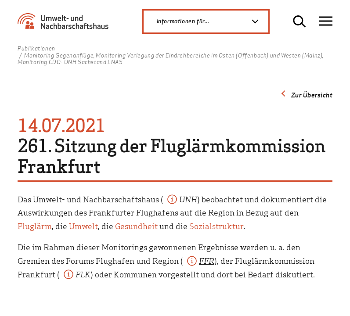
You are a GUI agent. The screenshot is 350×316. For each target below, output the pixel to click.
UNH (188, 199)
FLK (83, 274)
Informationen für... (212, 21)
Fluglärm (35, 225)
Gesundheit (136, 225)
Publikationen (36, 48)
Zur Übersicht (312, 94)
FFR (206, 260)
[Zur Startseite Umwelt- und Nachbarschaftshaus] (65, 24)
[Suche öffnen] (299, 21)
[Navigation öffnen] (326, 21)
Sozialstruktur (216, 225)
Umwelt (83, 225)
